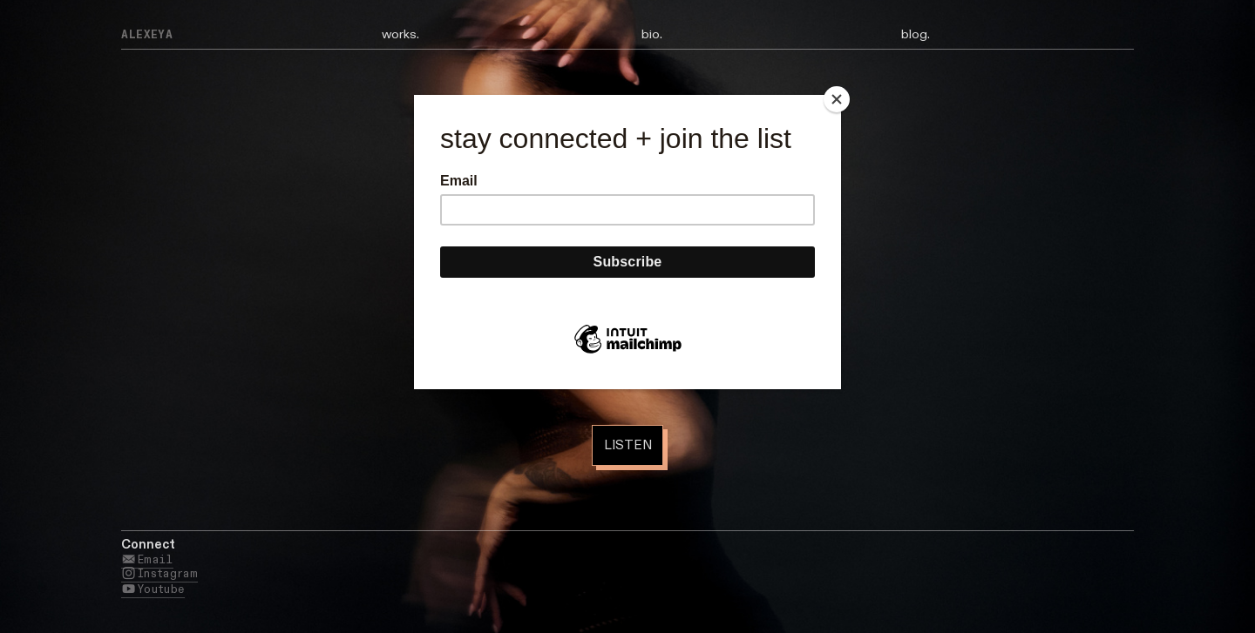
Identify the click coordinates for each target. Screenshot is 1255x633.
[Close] (837, 99)
